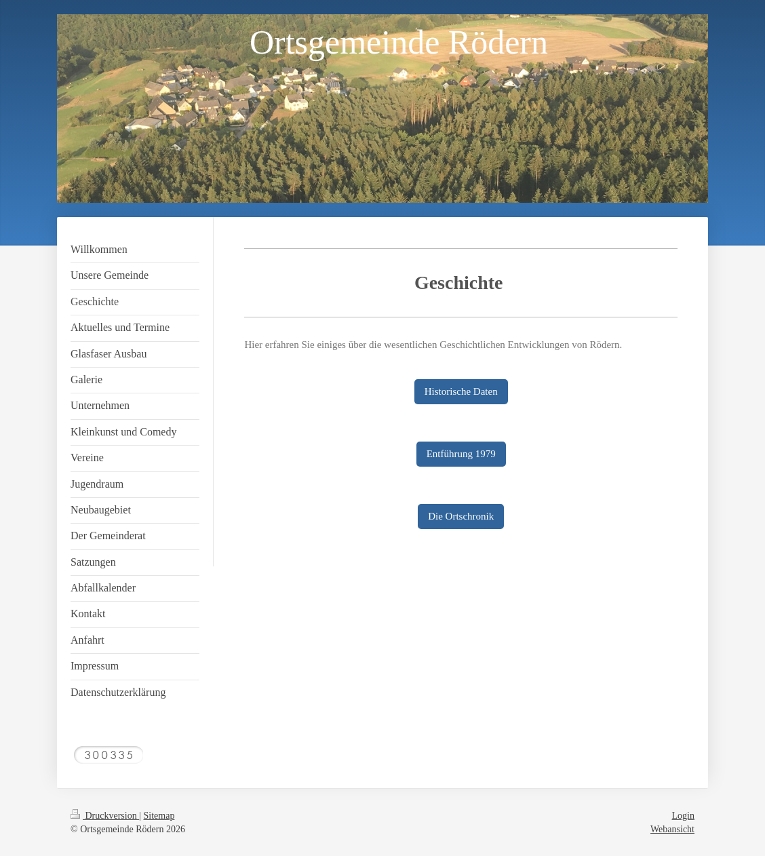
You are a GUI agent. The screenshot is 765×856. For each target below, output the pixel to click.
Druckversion (105, 816)
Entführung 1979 (461, 453)
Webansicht (672, 829)
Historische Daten (461, 391)
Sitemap (159, 816)
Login (683, 816)
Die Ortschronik (461, 516)
